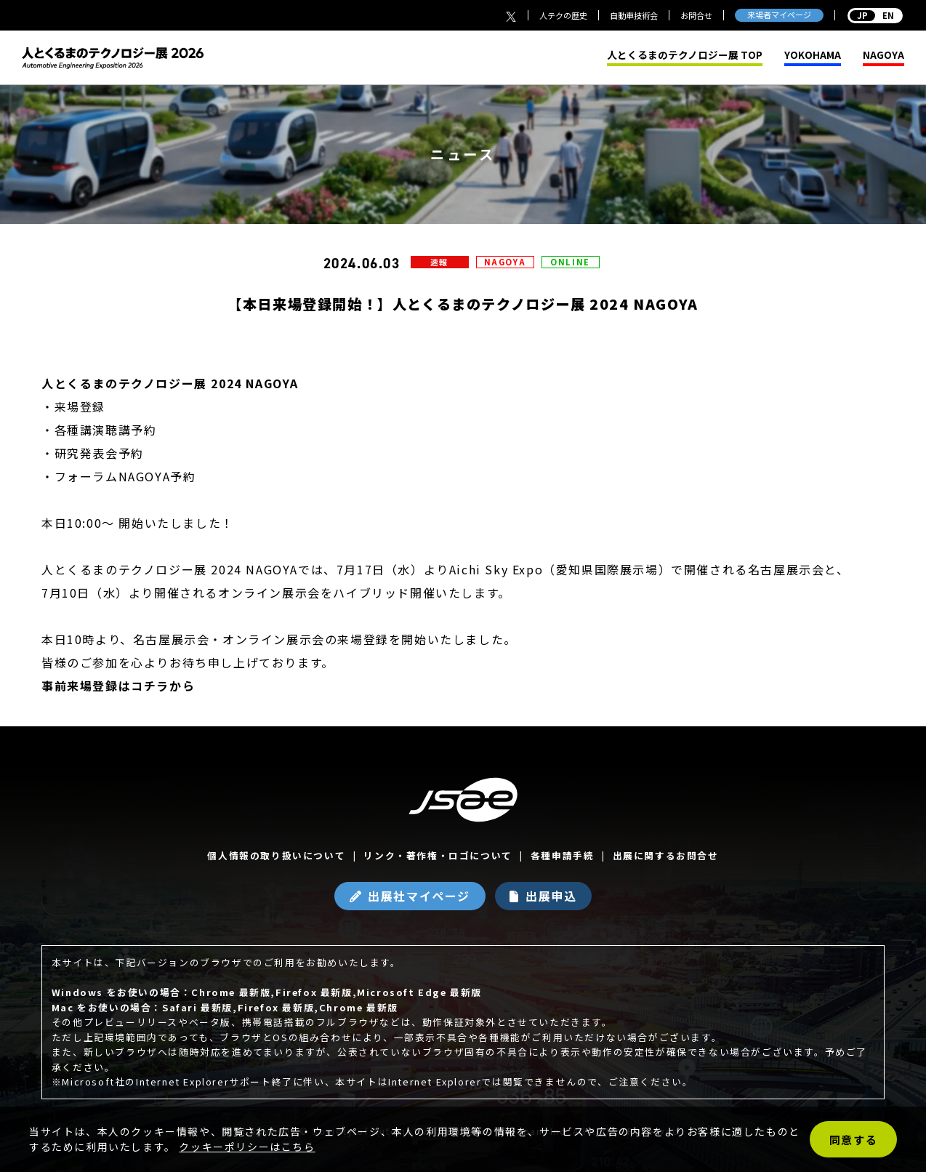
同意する (853, 1139)
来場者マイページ (779, 14)
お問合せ (696, 15)
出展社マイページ (419, 895)
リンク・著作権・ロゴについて (437, 855)
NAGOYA (883, 55)
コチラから (163, 685)
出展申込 (551, 895)
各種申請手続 (563, 855)
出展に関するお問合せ (666, 855)
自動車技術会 (634, 15)
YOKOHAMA (812, 55)
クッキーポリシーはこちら (247, 1146)
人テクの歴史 (563, 15)
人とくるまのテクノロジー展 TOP (684, 55)
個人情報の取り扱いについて (276, 855)
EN (875, 15)
